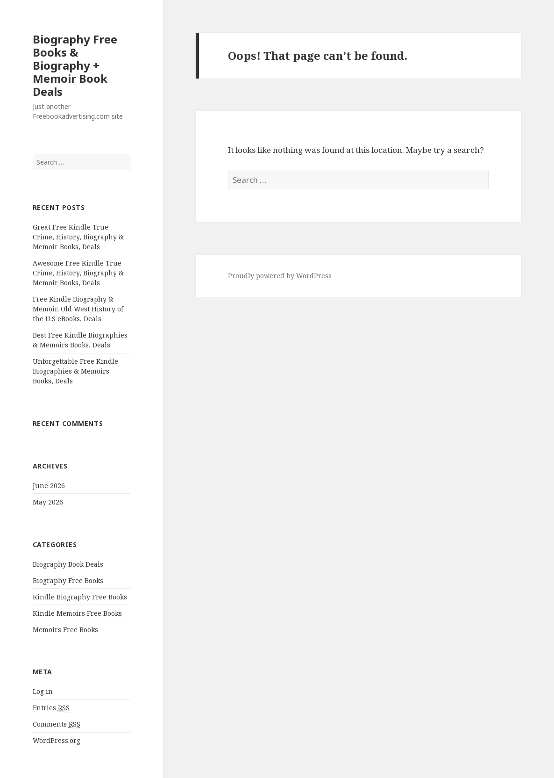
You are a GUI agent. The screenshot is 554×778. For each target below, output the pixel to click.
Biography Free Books (68, 580)
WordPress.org (56, 740)
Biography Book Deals (68, 564)
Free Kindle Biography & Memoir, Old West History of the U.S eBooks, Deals (78, 309)
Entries (51, 708)
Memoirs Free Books (65, 629)
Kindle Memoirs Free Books (77, 613)
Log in (43, 691)
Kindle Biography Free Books (80, 596)
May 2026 (48, 501)
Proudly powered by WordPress (280, 275)
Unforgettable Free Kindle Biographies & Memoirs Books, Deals (75, 371)
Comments (56, 724)
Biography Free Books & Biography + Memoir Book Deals (75, 65)
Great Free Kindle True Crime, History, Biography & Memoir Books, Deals (78, 237)
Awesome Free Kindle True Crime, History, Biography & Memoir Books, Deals (78, 273)
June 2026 (49, 485)
